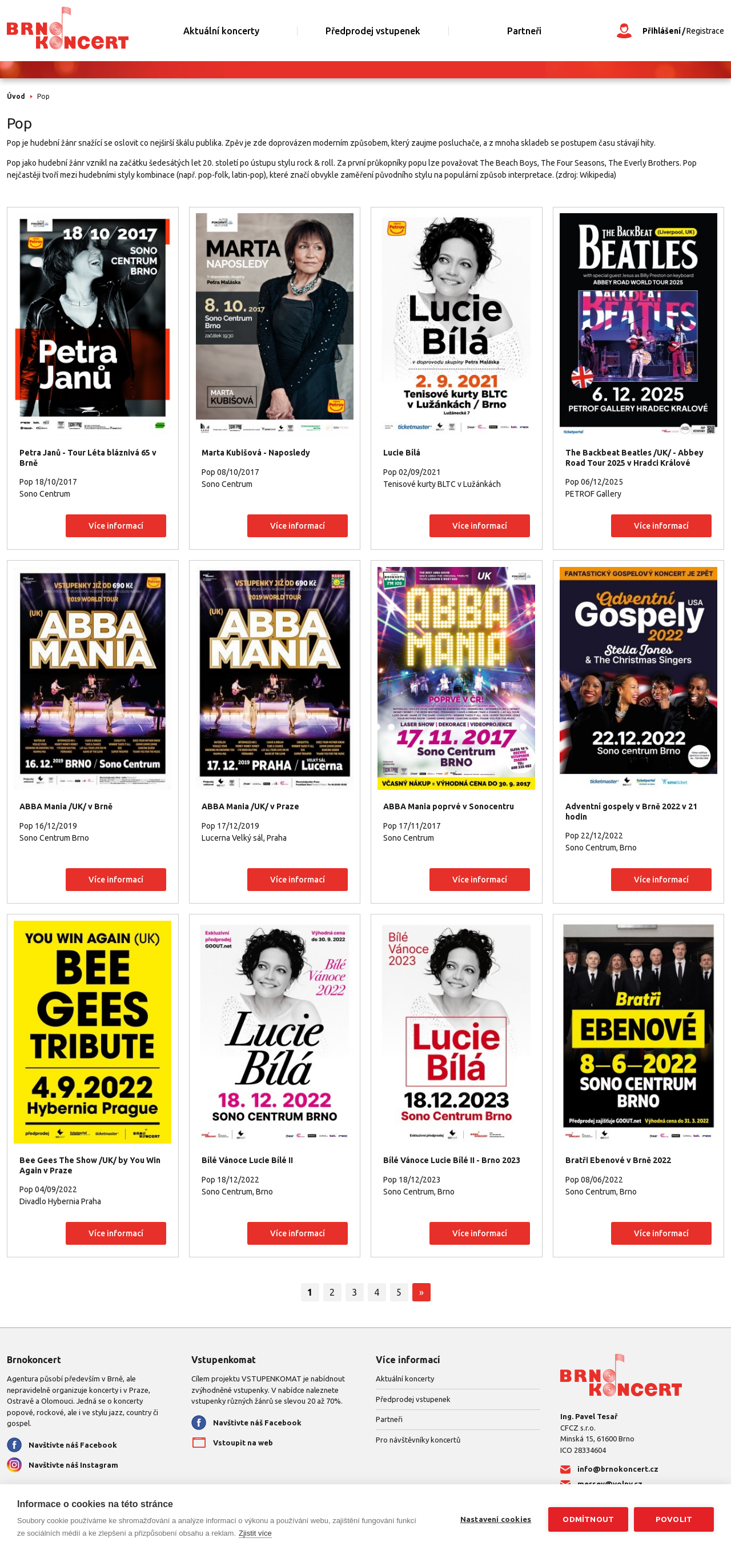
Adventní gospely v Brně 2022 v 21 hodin (631, 811)
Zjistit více (255, 1533)
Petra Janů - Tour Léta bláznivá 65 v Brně (87, 458)
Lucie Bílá (401, 452)
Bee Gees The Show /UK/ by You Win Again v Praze (89, 1165)
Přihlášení (661, 30)
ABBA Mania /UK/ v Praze (250, 806)
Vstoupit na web (243, 1443)
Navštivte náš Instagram (73, 1465)
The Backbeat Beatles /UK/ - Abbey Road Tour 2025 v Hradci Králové (634, 458)
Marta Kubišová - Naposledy (256, 452)
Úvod (16, 96)
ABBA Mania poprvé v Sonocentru (448, 806)
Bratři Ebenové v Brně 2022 (618, 1160)
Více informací (116, 525)
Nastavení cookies (495, 1519)
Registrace (705, 30)
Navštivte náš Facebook (73, 1445)
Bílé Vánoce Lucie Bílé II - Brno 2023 (451, 1160)
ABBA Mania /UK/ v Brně (66, 806)
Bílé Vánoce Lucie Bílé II (247, 1160)
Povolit (674, 1519)
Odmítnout (588, 1519)
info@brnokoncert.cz (617, 1469)
